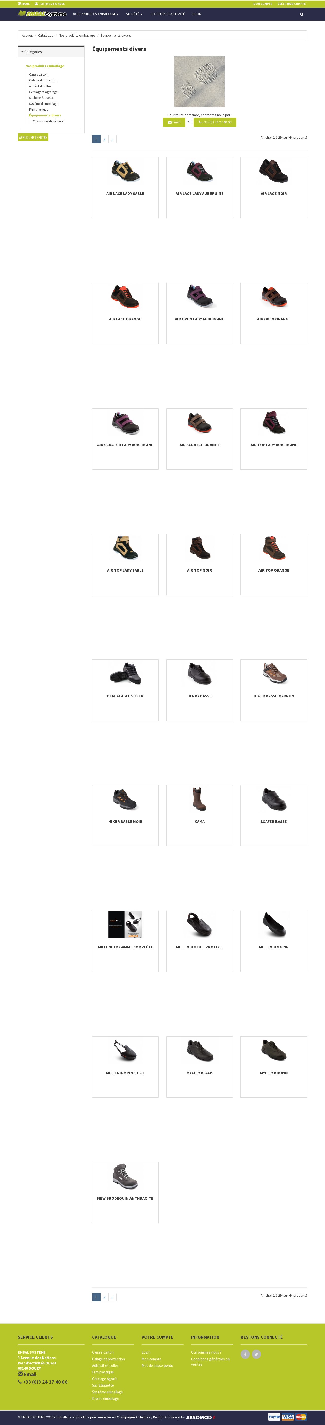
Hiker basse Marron (274, 695)
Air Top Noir (199, 570)
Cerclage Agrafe (105, 1378)
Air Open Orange (274, 318)
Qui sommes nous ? (206, 1352)
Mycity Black (200, 1072)
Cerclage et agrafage (43, 92)
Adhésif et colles (40, 86)
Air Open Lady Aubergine (199, 318)
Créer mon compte (292, 4)
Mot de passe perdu (157, 1365)
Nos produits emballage (95, 14)
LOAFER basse (274, 821)
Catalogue (46, 35)
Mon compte (151, 1358)
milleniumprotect (125, 1072)
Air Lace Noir (274, 193)
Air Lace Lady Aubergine (200, 193)
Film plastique (38, 109)
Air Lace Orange (125, 318)
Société (134, 14)
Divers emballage (105, 1398)
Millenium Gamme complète (125, 946)
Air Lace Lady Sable (125, 193)
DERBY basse (199, 695)
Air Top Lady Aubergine (274, 444)
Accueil (27, 35)
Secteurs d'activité (167, 14)
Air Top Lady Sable (125, 570)
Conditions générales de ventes (210, 1361)
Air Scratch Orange (200, 444)
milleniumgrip (274, 946)
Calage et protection (43, 80)
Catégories (33, 51)
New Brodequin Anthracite (125, 1198)
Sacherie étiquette (41, 98)
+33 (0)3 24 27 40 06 (215, 122)
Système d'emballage (43, 103)
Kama (199, 821)
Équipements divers (116, 35)
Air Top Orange (273, 570)
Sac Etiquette (103, 1385)
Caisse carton (38, 74)
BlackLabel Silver (125, 695)
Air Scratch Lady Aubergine (125, 444)
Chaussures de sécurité (48, 121)
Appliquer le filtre (33, 137)
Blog (196, 14)
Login (146, 1352)
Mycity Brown (274, 1072)
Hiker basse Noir (125, 821)
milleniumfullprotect (199, 946)
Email (174, 122)
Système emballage (107, 1391)
